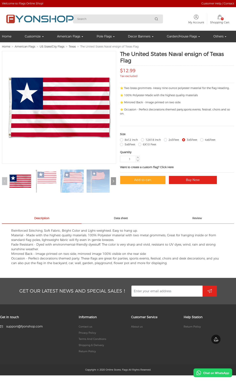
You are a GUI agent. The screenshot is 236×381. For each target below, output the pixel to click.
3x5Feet (192, 140)
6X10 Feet (149, 144)
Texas (72, 46)
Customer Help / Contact (217, 3)
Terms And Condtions (92, 338)
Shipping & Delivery (91, 345)
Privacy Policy (87, 332)
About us (137, 326)
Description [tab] (41, 218)
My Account (196, 22)
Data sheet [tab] (121, 218)
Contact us (85, 326)
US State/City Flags (52, 46)
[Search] (115, 19)
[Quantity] (130, 159)
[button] (113, 181)
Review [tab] (197, 218)
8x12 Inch (131, 140)
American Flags (25, 46)
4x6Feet (210, 140)
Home (6, 46)
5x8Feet (130, 144)
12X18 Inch (153, 140)
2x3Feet (174, 140)
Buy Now (193, 180)
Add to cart (142, 180)
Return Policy (87, 351)
